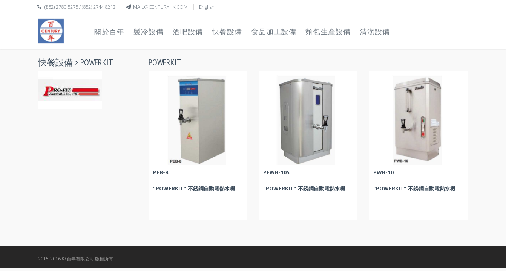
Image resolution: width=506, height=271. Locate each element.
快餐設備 (227, 31)
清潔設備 (375, 31)
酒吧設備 (188, 31)
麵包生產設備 (328, 31)
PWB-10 (383, 172)
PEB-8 (160, 172)
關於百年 (109, 31)
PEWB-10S (276, 172)
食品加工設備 (273, 31)
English (207, 6)
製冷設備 (148, 31)
